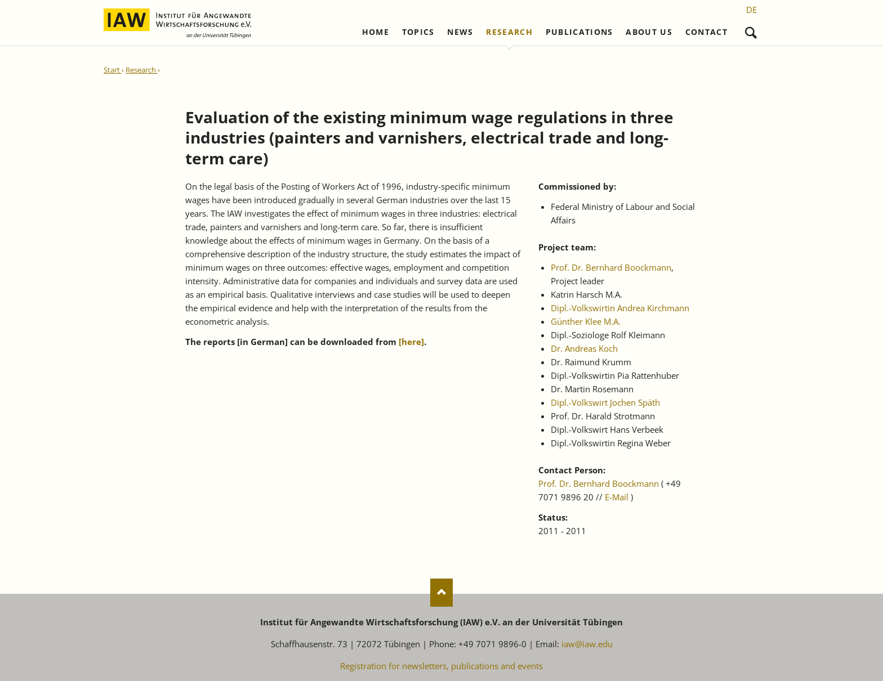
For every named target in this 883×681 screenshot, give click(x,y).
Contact (706, 32)
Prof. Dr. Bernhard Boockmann (611, 267)
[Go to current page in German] (751, 9)
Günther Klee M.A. (586, 321)
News (460, 32)
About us (649, 32)
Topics (418, 32)
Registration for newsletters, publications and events (441, 665)
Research (509, 32)
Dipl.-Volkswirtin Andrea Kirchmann (620, 307)
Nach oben (441, 593)
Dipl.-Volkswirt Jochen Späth (605, 402)
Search (751, 30)
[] (411, 341)
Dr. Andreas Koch (584, 348)
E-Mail (616, 497)
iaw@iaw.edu (587, 643)
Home (375, 32)
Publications (579, 32)
